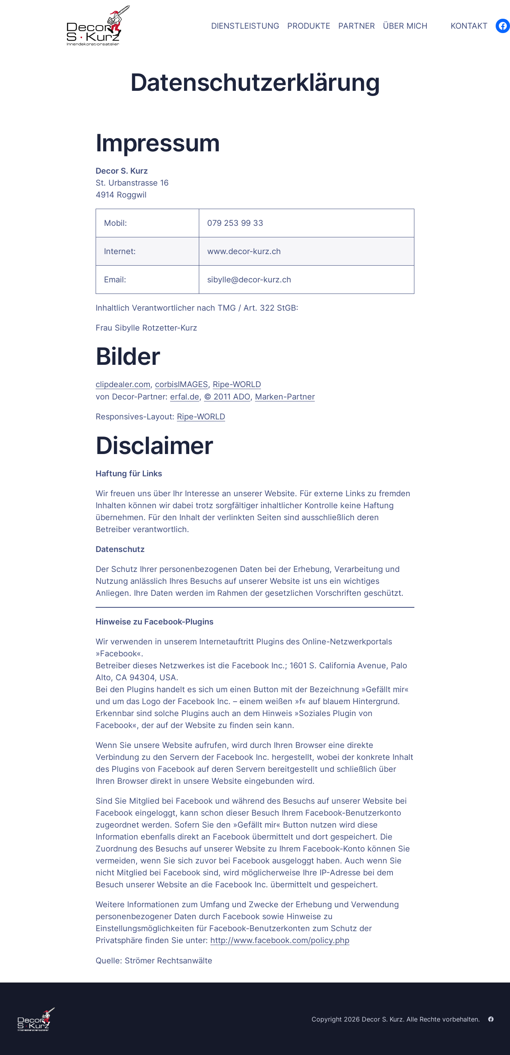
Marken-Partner (284, 396)
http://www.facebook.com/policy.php (279, 939)
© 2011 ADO (227, 396)
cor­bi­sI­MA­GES (181, 384)
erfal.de (184, 396)
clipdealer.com (123, 384)
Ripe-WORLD (237, 384)
